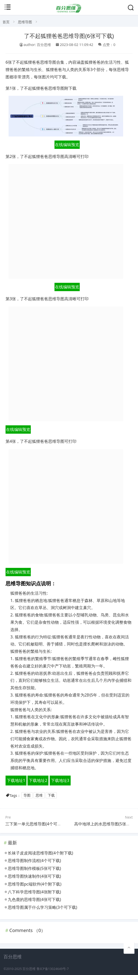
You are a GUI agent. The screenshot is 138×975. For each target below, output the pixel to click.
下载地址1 (16, 780)
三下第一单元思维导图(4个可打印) (36, 824)
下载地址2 (38, 780)
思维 (39, 795)
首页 (6, 21)
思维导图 (25, 21)
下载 (51, 795)
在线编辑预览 (67, 144)
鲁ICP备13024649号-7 (53, 969)
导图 (27, 795)
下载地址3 (60, 780)
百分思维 (29, 969)
